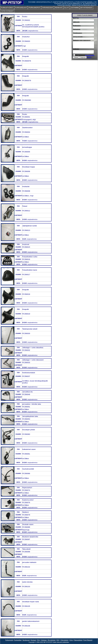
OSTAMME (75, 7)
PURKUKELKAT (21, 7)
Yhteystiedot (64, 640)
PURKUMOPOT (34, 7)
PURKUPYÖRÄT (7, 7)
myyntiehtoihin (89, 55)
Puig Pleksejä (87, 640)
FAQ (58, 640)
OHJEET (89, 57)
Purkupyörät (9, 640)
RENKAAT (58, 7)
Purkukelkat (17, 640)
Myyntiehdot (51, 640)
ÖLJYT (66, 7)
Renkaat (33, 640)
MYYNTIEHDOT (86, 7)
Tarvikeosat (26, 640)
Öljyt (38, 640)
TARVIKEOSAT (47, 7)
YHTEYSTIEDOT (7, 11)
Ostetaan (44, 640)
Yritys (71, 640)
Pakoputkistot (78, 640)
